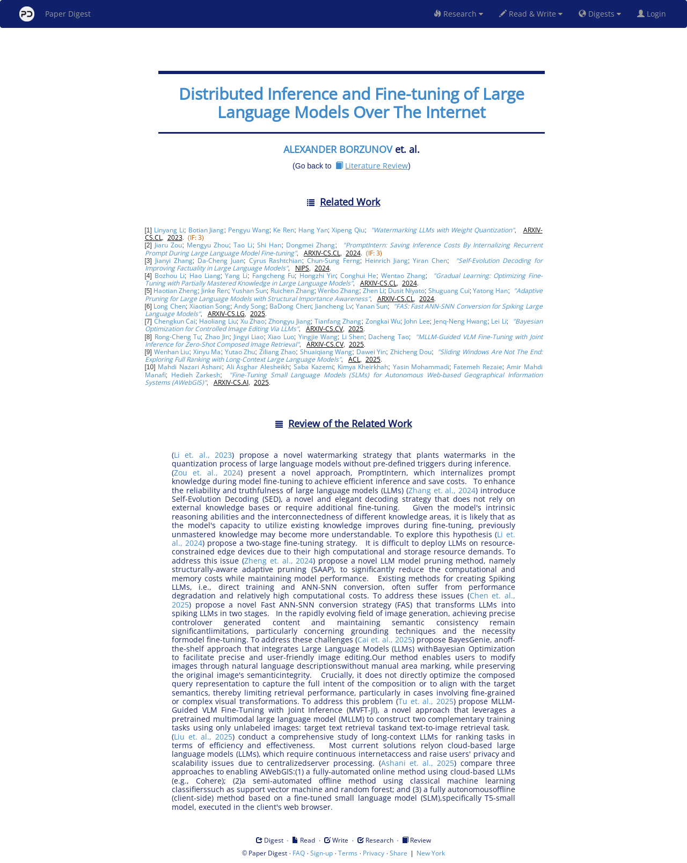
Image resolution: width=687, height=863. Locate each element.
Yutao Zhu (240, 351)
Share (398, 853)
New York (430, 853)
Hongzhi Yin (317, 275)
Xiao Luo (281, 336)
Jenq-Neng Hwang (460, 321)
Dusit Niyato (406, 290)
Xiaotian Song (209, 306)
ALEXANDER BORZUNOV (337, 149)
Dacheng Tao (388, 336)
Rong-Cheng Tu (178, 336)
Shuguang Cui (449, 290)
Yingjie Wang (318, 336)
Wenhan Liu (171, 351)
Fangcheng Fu (273, 275)
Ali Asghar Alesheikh (257, 366)
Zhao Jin (217, 336)
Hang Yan (313, 230)
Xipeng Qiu (348, 230)
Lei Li (498, 321)
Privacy (373, 853)
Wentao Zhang (403, 275)
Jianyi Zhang (174, 260)
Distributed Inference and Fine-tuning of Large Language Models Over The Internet (351, 103)
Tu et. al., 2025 (426, 701)
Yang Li (236, 275)
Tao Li (242, 245)
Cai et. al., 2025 (384, 639)
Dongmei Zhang (310, 245)
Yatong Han (490, 290)
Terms (347, 853)
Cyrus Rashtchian (275, 260)
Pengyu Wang (248, 230)
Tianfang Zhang (338, 321)
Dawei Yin (371, 351)
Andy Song (250, 306)
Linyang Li (169, 230)
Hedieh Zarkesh (196, 374)
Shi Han (269, 245)
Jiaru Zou (168, 245)
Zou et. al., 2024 (207, 472)
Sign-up (321, 853)
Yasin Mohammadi (421, 366)
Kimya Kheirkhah (363, 366)
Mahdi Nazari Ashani (190, 366)
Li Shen (353, 336)
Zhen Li (373, 290)
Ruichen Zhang (293, 290)
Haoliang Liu (217, 321)
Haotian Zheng (176, 290)
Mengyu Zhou (208, 245)
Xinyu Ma (207, 351)
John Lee (416, 321)
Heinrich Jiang (386, 260)
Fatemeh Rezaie (478, 366)
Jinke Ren (214, 290)
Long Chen (169, 306)
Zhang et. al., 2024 (442, 490)
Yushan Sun (249, 290)
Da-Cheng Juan (221, 260)
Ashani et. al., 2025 (418, 763)
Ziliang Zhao (277, 351)
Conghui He (358, 275)
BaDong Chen (290, 306)
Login (653, 14)
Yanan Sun (372, 306)
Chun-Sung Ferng (333, 260)
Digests (600, 14)
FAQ (299, 853)
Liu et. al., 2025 (203, 737)
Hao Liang (205, 275)
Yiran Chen (430, 260)
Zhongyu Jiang (289, 321)
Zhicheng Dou (411, 351)
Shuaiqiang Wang (326, 351)
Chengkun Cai (174, 321)
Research (458, 14)
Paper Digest (55, 13)
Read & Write (530, 14)
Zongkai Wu (383, 321)
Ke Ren (283, 230)
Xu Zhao (252, 321)
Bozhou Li (170, 275)
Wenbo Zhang (338, 290)
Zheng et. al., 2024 (278, 560)
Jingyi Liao (248, 336)
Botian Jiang (206, 230)
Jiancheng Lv (333, 306)
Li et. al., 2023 (203, 455)
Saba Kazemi (313, 366)
